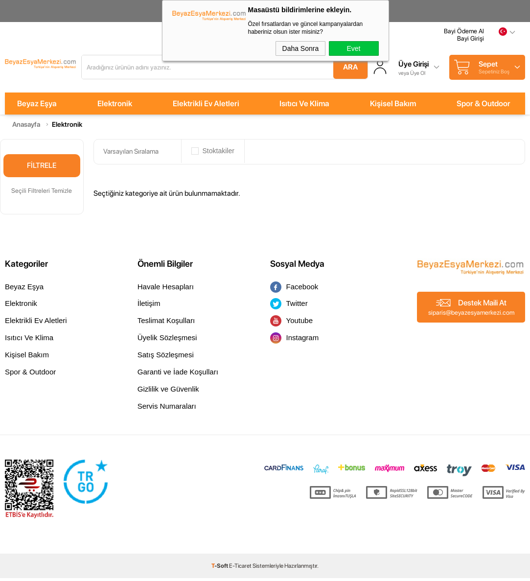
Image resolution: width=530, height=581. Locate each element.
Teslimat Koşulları (166, 323)
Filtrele (41, 168)
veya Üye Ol (438, 74)
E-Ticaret (240, 568)
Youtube (291, 323)
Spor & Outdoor (483, 106)
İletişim (149, 306)
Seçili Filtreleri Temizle (41, 193)
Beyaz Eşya (37, 106)
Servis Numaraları (167, 409)
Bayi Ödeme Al (464, 35)
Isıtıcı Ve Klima (304, 106)
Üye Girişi (440, 66)
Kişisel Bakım (393, 106)
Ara (367, 68)
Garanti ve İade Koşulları (178, 375)
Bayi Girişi (470, 42)
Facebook (294, 289)
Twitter (289, 306)
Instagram (294, 341)
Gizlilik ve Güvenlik (168, 392)
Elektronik (114, 106)
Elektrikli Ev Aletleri (206, 106)
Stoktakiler (212, 154)
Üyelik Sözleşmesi (167, 340)
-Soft (220, 568)
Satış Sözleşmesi (166, 357)
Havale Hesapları (166, 289)
